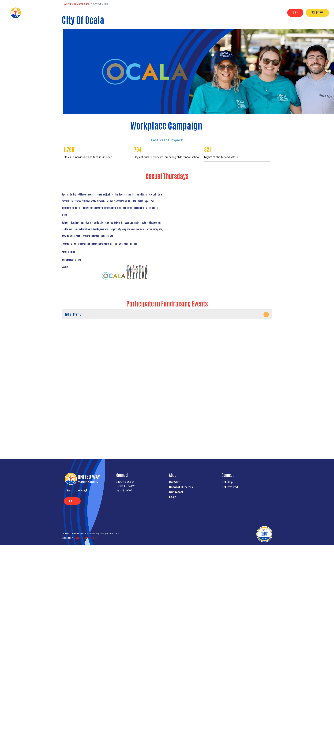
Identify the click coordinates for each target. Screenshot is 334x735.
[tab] (167, 314)
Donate (72, 501)
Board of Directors (181, 486)
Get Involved (206, 12)
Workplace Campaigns (267, 12)
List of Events (73, 314)
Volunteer (317, 12)
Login (172, 496)
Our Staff (175, 481)
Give (295, 12)
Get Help (224, 12)
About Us (188, 12)
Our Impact (241, 12)
